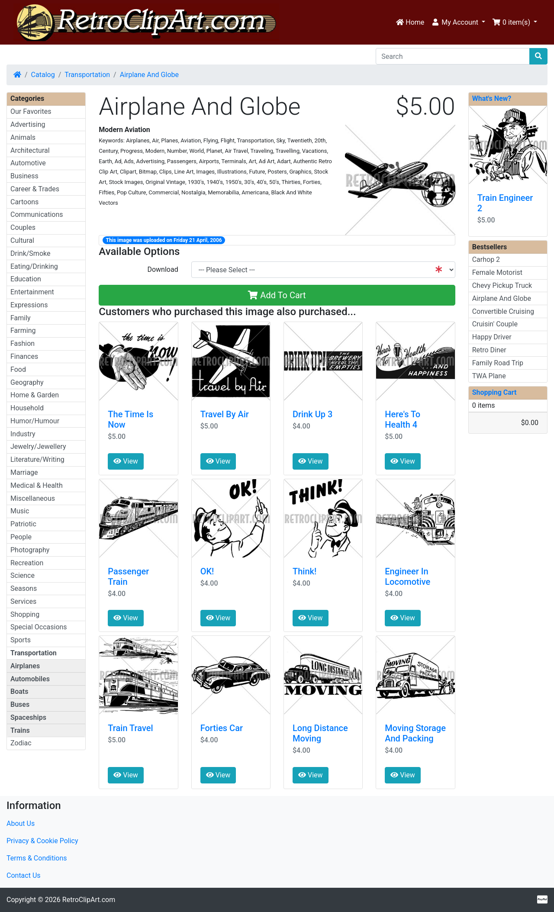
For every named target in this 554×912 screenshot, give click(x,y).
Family (20, 318)
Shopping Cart (494, 392)
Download (162, 269)
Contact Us (23, 875)
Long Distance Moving (320, 733)
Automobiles (30, 679)
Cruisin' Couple (495, 324)
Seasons (23, 588)
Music (19, 511)
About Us (20, 823)
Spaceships (28, 717)
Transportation (87, 75)
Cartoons (24, 202)
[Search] (453, 56)
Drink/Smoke (30, 253)
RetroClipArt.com (88, 900)
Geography (27, 382)
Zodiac (21, 743)
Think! (304, 571)
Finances (24, 356)
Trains (20, 730)
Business (24, 176)
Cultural (22, 240)
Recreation (26, 563)
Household (27, 408)
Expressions (29, 305)
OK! (207, 571)
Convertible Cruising (503, 311)
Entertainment (32, 292)
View (125, 461)
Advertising (27, 124)
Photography (29, 550)
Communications (36, 214)
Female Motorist (497, 272)
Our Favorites (30, 111)
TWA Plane (489, 376)
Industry (22, 434)
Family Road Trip (497, 363)
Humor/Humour (34, 421)
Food (18, 369)
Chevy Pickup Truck (502, 285)
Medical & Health (36, 485)
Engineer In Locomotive (407, 576)
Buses (19, 704)
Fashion (22, 343)
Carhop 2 (486, 259)
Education (25, 279)
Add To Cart (277, 295)
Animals (22, 137)
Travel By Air (224, 414)
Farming (22, 330)
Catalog (43, 75)
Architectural (30, 150)
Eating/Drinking (34, 266)
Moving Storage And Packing (415, 733)
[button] (458, 22)
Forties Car (221, 728)
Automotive (28, 163)
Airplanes (25, 666)
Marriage (24, 472)
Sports (20, 640)
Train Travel (130, 728)
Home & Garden (34, 395)
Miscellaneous (32, 498)
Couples (22, 227)
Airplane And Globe (149, 75)
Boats (19, 691)
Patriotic (23, 524)
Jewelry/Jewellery (38, 446)
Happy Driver (492, 337)
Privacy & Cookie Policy (42, 841)
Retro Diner (489, 350)
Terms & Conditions (36, 858)
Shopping (24, 614)
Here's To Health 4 (402, 419)
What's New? (492, 98)
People (21, 537)
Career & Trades (34, 189)
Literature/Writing (37, 459)
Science (22, 575)
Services (23, 601)
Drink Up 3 (312, 414)
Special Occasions (38, 627)
